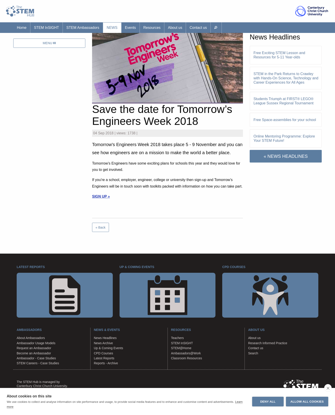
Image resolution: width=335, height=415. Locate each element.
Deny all (268, 401)
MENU (49, 43)
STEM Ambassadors (82, 28)
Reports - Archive (106, 363)
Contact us (198, 28)
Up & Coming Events (108, 348)
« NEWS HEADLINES (286, 156)
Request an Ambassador (34, 348)
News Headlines (105, 338)
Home (22, 28)
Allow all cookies (307, 401)
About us (175, 28)
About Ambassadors (31, 338)
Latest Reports (104, 358)
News (112, 28)
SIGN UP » (101, 196)
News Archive (103, 343)
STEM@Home (181, 348)
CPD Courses (103, 353)
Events (130, 28)
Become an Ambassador (34, 353)
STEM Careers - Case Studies (38, 363)
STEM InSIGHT (46, 28)
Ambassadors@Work (186, 353)
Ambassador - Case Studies (36, 358)
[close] (328, 388)
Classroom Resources (186, 358)
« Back (100, 227)
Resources (152, 28)
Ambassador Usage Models (36, 343)
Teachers (177, 338)
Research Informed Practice (267, 343)
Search (253, 353)
